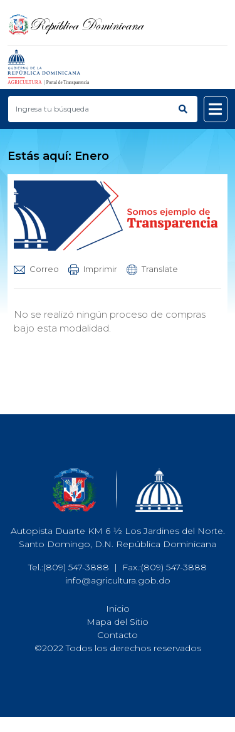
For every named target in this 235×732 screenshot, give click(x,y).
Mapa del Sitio (117, 621)
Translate (152, 269)
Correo (36, 269)
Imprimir (92, 269)
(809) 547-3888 (76, 567)
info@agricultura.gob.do (117, 580)
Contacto (117, 634)
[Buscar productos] (88, 109)
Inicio (118, 608)
